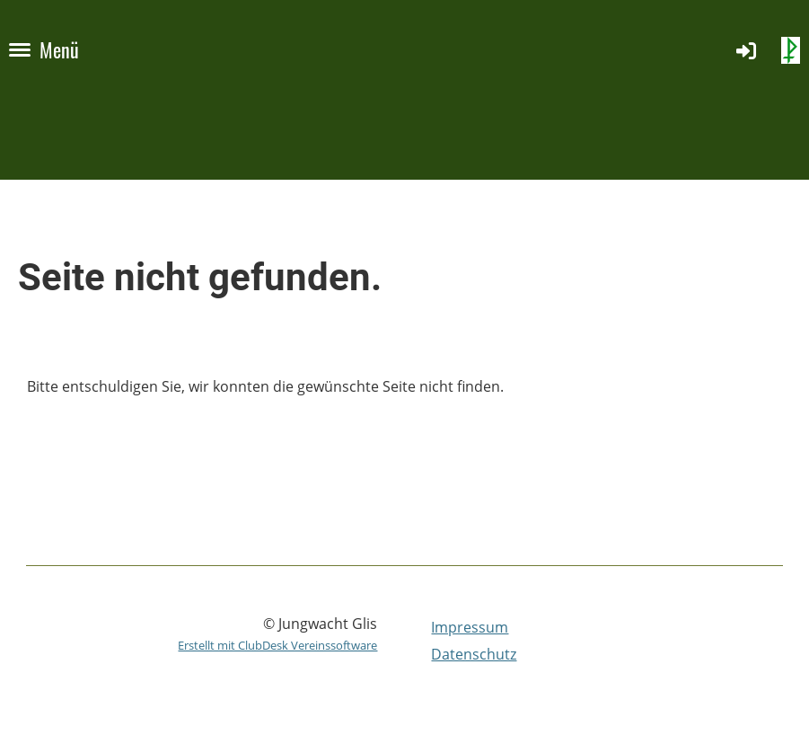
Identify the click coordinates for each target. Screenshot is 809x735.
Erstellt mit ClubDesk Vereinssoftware (277, 645)
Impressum (469, 627)
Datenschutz (473, 654)
